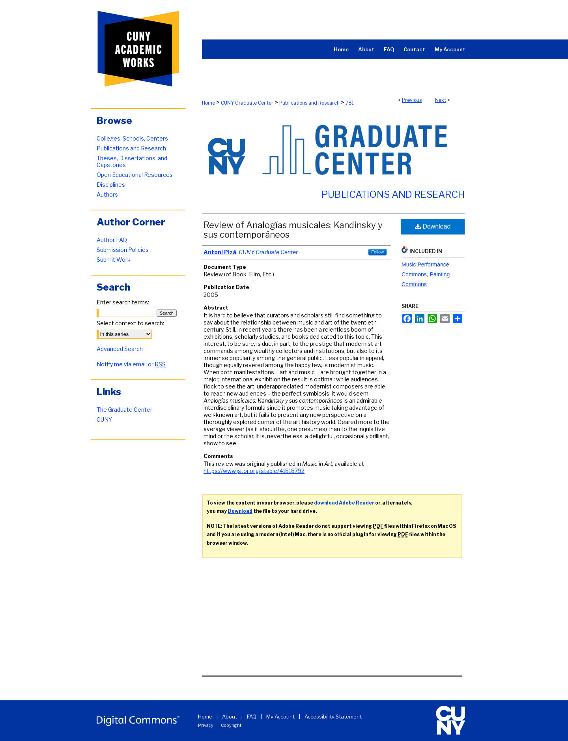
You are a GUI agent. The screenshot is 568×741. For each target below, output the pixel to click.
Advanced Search (120, 348)
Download (433, 226)
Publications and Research (309, 103)
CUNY (104, 419)
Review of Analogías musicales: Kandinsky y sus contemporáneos (293, 230)
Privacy (205, 725)
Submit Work (114, 259)
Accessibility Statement (333, 716)
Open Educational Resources (135, 174)
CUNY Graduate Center (247, 103)
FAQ (251, 716)
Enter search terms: (123, 302)
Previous (412, 100)
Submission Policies (123, 249)
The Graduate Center (124, 409)
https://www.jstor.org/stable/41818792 (254, 470)
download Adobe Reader (344, 503)
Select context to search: (130, 323)
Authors (107, 194)
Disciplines (111, 184)
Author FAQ (112, 239)
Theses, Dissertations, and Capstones (132, 161)
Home (208, 103)
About (229, 716)
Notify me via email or (131, 364)
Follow (377, 252)
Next (440, 100)
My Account (280, 716)
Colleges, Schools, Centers (132, 138)
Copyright (231, 725)
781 (350, 103)
